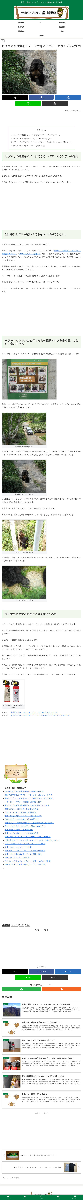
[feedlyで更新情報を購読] (21, 987)
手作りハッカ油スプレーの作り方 (18, 859)
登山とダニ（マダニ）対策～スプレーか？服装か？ (25, 849)
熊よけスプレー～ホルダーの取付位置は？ (21, 817)
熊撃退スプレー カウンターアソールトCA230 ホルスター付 (34, 711)
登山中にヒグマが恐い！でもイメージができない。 (33, 138)
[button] (55, 103)
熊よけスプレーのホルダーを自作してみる (21, 807)
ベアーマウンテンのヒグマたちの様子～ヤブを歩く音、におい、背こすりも (42, 141)
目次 (38, 130)
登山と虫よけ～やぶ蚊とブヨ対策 (18, 845)
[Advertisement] (41, 118)
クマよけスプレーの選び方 (29, 252)
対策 (21, 923)
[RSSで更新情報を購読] (61, 987)
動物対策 (5, 923)
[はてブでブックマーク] (68, 97)
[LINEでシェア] (28, 103)
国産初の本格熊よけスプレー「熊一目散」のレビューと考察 (28, 793)
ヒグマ (14, 923)
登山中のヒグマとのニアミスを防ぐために (30, 144)
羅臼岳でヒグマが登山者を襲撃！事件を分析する (24, 790)
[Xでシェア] (15, 97)
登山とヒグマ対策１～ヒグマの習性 (19, 828)
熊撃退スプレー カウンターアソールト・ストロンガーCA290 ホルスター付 (40, 714)
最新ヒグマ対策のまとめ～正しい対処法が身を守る (25, 824)
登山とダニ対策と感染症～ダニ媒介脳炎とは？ (23, 852)
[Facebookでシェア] (41, 97)
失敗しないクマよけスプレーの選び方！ (20, 811)
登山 (27, 923)
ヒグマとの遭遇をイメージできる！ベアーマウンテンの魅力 (37, 134)
